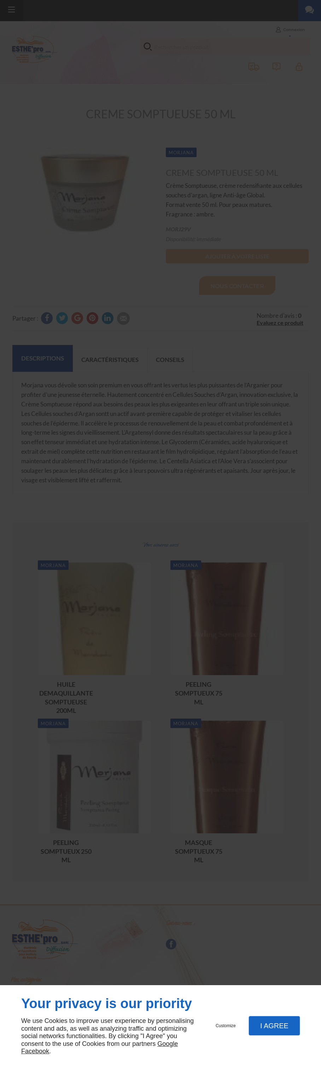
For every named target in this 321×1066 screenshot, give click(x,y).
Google (167, 1043)
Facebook (35, 1051)
